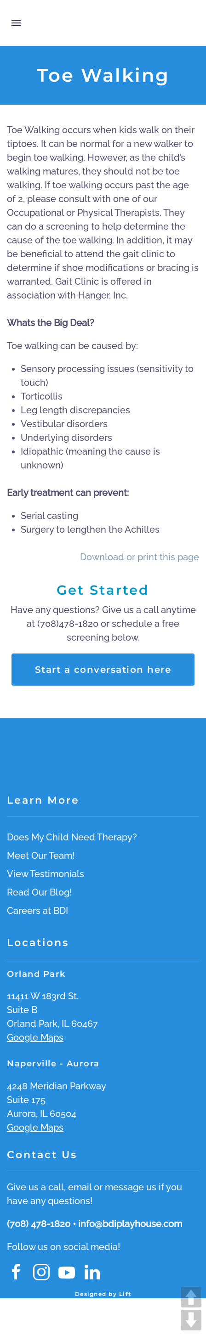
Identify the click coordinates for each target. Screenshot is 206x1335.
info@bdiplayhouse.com (130, 1223)
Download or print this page (139, 557)
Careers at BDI (37, 910)
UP (191, 1297)
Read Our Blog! (39, 892)
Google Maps (35, 1037)
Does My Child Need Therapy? (72, 837)
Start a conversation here (103, 669)
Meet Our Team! (40, 855)
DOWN (191, 1320)
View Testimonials (45, 873)
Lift (125, 1293)
